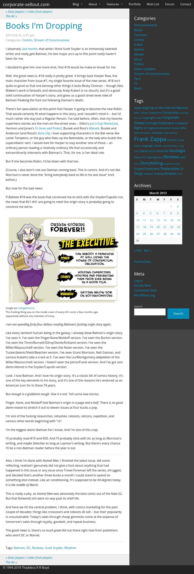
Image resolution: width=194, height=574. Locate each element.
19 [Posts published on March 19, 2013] (151, 227)
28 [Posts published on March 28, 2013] (165, 234)
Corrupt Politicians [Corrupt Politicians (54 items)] (159, 123)
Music (138, 59)
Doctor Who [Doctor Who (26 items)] (178, 128)
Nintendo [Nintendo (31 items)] (162, 151)
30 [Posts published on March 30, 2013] (178, 234)
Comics (139, 40)
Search (138, 306)
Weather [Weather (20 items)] (148, 173)
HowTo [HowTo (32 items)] (171, 140)
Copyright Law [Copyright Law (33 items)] (151, 118)
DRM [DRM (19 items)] (136, 133)
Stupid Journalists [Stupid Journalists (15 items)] (171, 163)
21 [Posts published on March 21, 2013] (165, 227)
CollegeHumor (26, 308)
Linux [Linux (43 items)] (157, 145)
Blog (76, 4)
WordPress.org (144, 295)
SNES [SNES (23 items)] (183, 157)
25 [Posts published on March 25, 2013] (144, 234)
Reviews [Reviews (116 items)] (171, 156)
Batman (19, 548)
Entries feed (142, 285)
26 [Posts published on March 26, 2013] (151, 234)
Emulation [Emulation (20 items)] (145, 133)
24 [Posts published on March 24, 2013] (137, 234)
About (92, 4)
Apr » (147, 250)
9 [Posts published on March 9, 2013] (178, 213)
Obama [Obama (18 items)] (138, 157)
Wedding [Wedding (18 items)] (158, 173)
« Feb (138, 250)
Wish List (153, 4)
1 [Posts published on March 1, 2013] (171, 206)
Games (139, 49)
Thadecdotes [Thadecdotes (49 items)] (170, 168)
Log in (138, 281)
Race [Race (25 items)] (160, 157)
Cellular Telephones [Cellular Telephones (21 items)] (151, 112)
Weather (70, 548)
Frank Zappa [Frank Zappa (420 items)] (150, 139)
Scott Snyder (54, 548)
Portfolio (135, 4)
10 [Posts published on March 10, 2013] (137, 220)
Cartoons (140, 35)
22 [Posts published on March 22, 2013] (171, 227)
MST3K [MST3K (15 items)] (152, 151)
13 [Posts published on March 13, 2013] (158, 220)
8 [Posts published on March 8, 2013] (171, 213)
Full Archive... (143, 262)
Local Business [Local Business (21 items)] (170, 145)
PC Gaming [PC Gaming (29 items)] (149, 157)
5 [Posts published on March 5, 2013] (150, 213)
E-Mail (138, 45)
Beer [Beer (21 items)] (136, 112)
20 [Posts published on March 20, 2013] (158, 227)
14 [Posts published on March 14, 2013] (165, 220)
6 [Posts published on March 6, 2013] (157, 213)
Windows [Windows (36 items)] (170, 173)
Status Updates (145, 69)
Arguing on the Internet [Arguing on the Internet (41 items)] (159, 108)
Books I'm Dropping (44, 25)
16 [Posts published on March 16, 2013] (178, 220)
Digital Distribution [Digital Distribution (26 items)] (159, 128)
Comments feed (145, 290)
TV (136, 84)
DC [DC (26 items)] (145, 128)
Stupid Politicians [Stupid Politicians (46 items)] (147, 168)
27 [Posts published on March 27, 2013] (158, 234)
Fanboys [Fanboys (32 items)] (157, 133)
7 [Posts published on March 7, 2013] (164, 213)
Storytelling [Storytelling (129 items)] (151, 163)
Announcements (145, 25)
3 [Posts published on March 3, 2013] (137, 213)
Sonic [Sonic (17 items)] (137, 163)
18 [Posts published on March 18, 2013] (144, 227)
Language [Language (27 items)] (147, 145)
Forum (169, 4)
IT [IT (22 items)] (178, 140)
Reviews (37, 548)
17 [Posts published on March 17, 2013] (137, 227)
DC (28, 548)
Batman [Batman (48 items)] (182, 107)
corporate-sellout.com (26, 4)
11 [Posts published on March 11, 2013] (144, 220)
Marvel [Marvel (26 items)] (144, 151)
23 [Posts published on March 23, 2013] (178, 227)
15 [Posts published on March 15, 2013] (171, 220)
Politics (139, 64)
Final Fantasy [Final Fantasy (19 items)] (170, 133)
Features (113, 4)
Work (138, 88)
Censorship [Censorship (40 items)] (170, 112)
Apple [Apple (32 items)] (138, 108)
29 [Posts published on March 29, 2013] (171, 234)
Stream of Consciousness (152, 74)
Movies (139, 54)
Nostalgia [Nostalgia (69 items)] (177, 150)
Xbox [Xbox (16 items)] (179, 173)
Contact (185, 4)
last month (29, 49)
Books (138, 30)
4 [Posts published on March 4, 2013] (144, 213)
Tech (137, 79)
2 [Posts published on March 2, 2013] (178, 206)
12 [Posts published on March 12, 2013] (151, 220)
